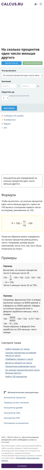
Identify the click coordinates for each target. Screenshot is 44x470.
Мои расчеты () (11, 63)
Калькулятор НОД (12, 413)
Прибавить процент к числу (19, 359)
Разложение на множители (16, 423)
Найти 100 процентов (16, 376)
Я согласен (22, 466)
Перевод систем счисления (16, 402)
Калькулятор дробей (13, 407)
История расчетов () (32, 63)
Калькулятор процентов (15, 397)
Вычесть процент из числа (18, 362)
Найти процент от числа (17, 349)
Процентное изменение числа (20, 366)
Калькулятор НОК (12, 418)
